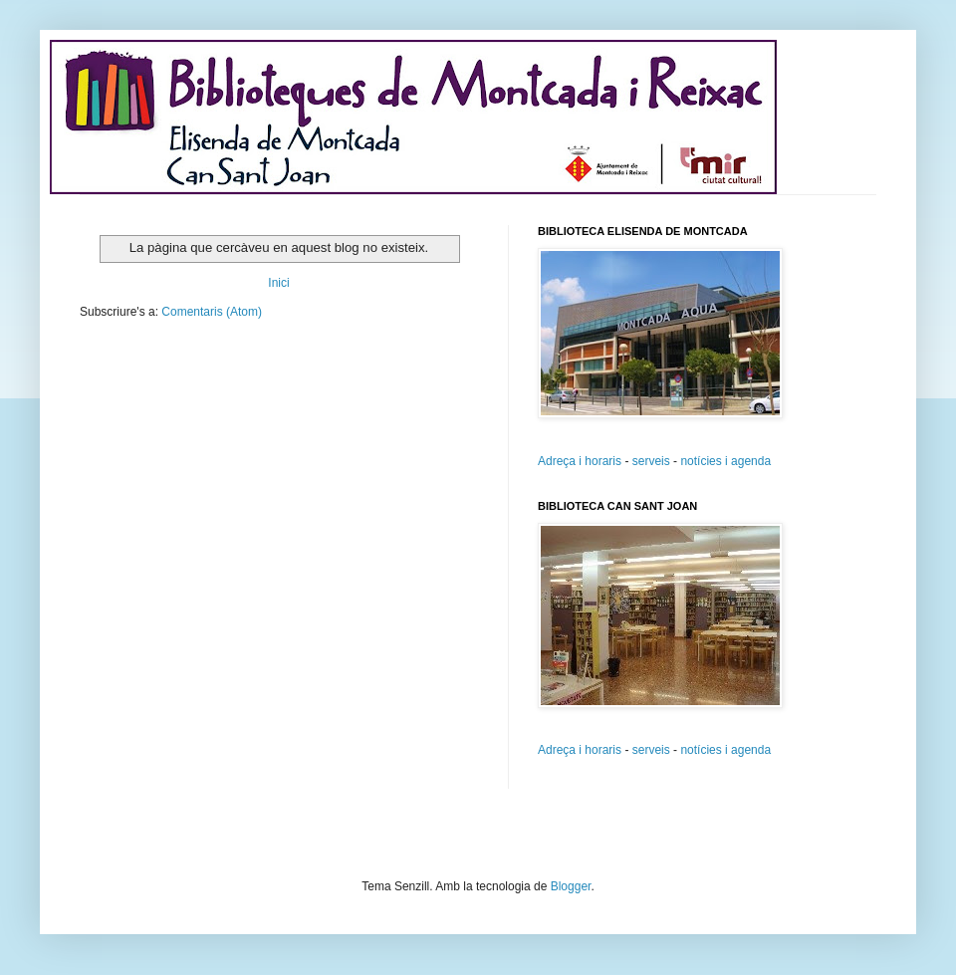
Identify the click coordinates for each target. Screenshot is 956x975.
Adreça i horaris (579, 461)
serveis (651, 461)
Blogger (571, 886)
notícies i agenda (725, 461)
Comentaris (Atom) (211, 312)
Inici (278, 283)
